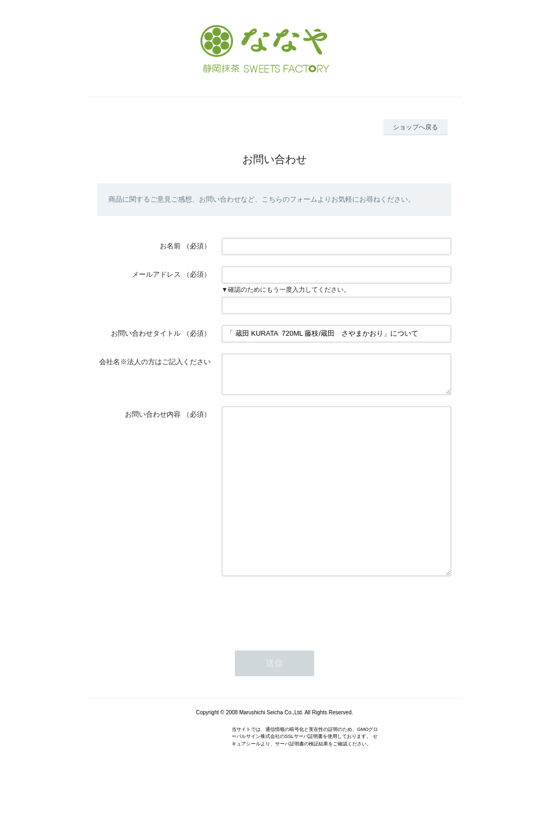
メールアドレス (156, 274)
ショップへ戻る (415, 127)
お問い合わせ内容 (153, 421)
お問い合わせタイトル (146, 333)
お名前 (170, 246)
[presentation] (302, 647)
